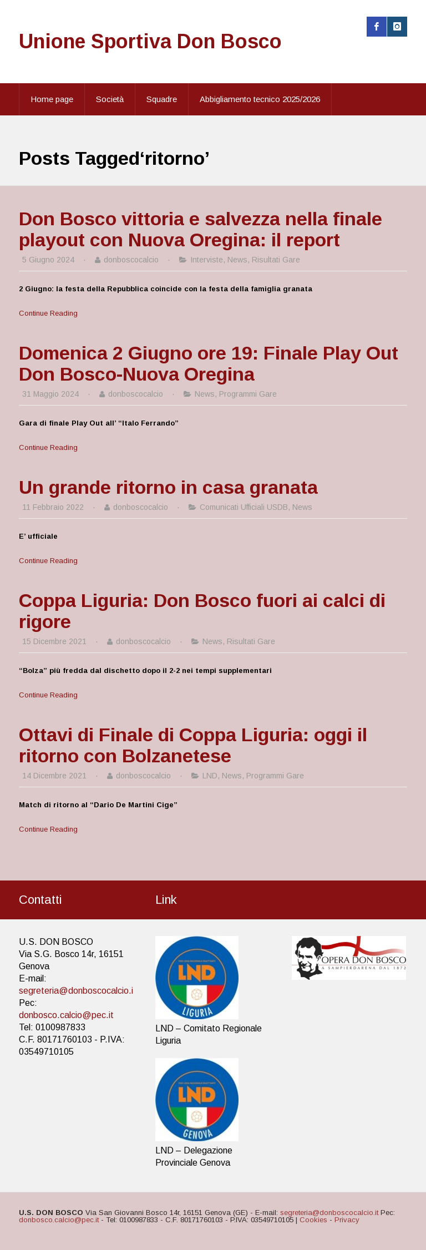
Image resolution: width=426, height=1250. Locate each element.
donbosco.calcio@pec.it (66, 1015)
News (237, 259)
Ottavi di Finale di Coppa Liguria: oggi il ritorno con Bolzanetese (193, 745)
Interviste (206, 259)
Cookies (313, 1220)
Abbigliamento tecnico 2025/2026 (260, 99)
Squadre (161, 99)
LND (209, 775)
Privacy (346, 1220)
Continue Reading (48, 313)
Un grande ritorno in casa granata (168, 487)
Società (110, 99)
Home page (52, 99)
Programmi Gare (248, 393)
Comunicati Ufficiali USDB (244, 507)
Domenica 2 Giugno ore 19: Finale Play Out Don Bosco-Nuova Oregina (208, 363)
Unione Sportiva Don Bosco (150, 41)
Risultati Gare (276, 259)
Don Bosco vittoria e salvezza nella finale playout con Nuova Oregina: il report (200, 229)
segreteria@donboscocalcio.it (77, 990)
